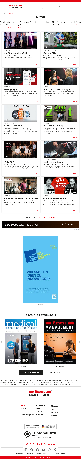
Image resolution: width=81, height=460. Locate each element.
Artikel (23, 408)
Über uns (54, 406)
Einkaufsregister (27, 415)
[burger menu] (71, 6)
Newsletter (40, 405)
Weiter (51, 217)
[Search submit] (60, 6)
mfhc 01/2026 (21, 367)
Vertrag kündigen (60, 455)
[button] (2, 342)
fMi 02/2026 (60, 367)
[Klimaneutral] (40, 426)
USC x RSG (9, 162)
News (23, 405)
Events (23, 411)
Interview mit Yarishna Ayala (57, 89)
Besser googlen (11, 89)
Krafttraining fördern (53, 162)
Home (5, 13)
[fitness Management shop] (66, 6)
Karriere (39, 415)
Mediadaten (55, 412)
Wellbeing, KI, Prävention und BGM (21, 198)
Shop (38, 408)
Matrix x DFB (49, 53)
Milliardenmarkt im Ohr (54, 198)
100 (45, 217)
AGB (50, 455)
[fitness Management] (16, 6)
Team (53, 409)
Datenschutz (20, 455)
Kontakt (54, 416)
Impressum (30, 455)
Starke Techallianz (13, 125)
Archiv (39, 411)
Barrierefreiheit (41, 455)
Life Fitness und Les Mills (16, 53)
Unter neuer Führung (53, 125)
